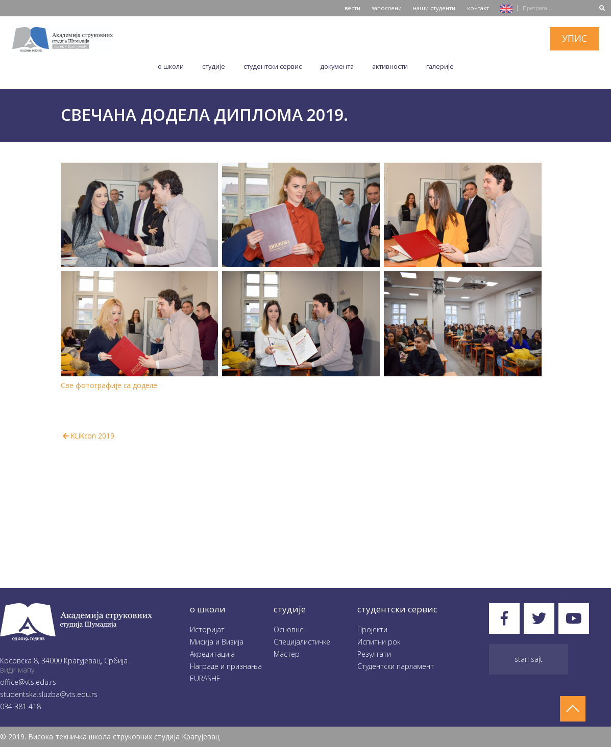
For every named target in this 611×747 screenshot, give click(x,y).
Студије (213, 66)
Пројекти (372, 629)
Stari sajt (529, 659)
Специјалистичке (302, 642)
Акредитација (212, 654)
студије (290, 609)
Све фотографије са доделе (109, 385)
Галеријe (440, 66)
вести (352, 8)
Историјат (207, 629)
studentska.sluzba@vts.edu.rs (48, 694)
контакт (478, 8)
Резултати (374, 654)
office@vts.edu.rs (28, 682)
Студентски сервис (272, 66)
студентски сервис (397, 609)
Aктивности (390, 66)
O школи (171, 66)
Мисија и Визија (216, 642)
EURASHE (205, 678)
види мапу (17, 670)
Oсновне (289, 629)
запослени (387, 8)
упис (574, 38)
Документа (337, 66)
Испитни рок (378, 642)
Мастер (287, 654)
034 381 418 (20, 706)
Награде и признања (226, 666)
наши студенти (434, 8)
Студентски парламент (395, 666)
